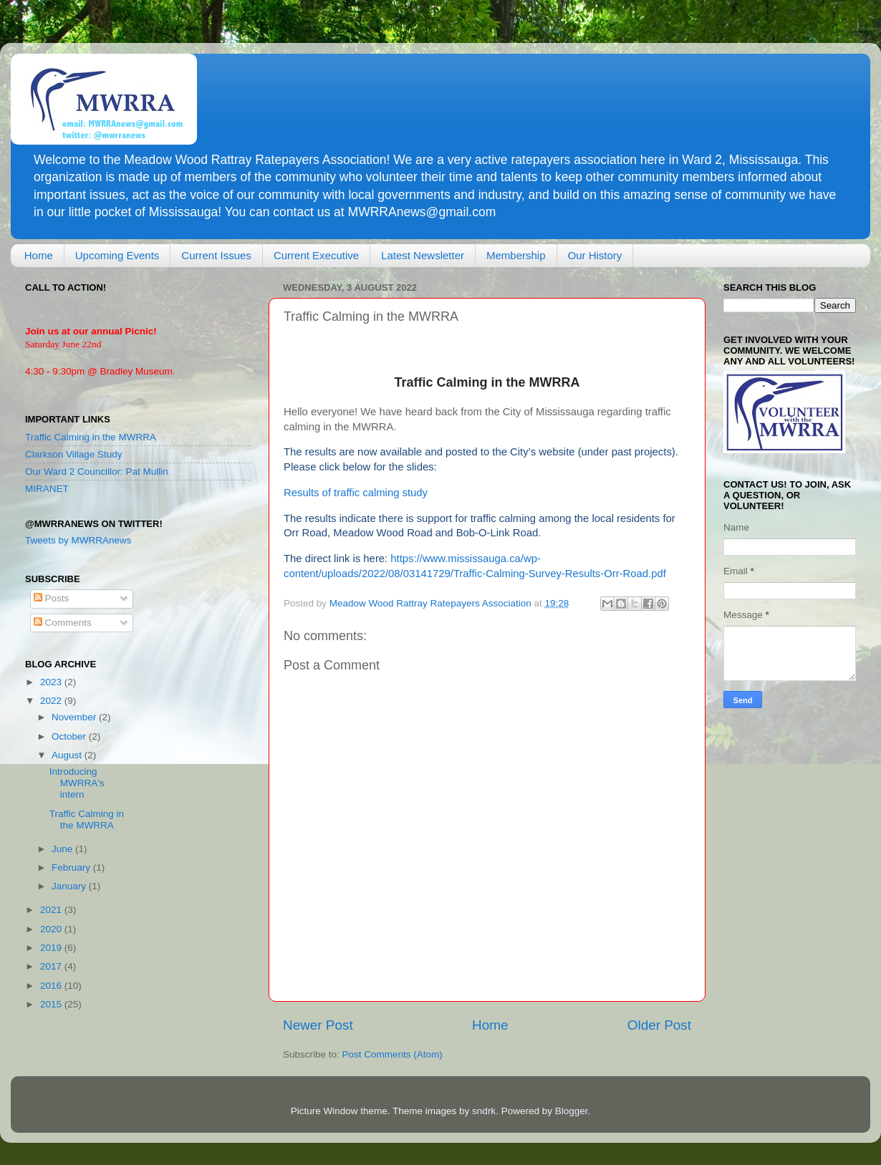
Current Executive (316, 255)
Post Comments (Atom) (392, 1054)
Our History (595, 255)
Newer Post (318, 1025)
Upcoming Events (117, 255)
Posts (51, 598)
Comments (63, 622)
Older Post (659, 1025)
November (75, 717)
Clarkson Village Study (73, 454)
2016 (52, 985)
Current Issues (216, 255)
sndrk (484, 1111)
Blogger (571, 1111)
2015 (52, 1004)
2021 (52, 909)
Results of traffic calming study (356, 492)
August (68, 755)
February (72, 867)
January (70, 886)
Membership (516, 255)
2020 (52, 929)
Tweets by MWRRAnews (78, 540)
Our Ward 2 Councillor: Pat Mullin (96, 471)
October (70, 736)
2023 (52, 682)
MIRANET (47, 488)
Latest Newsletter (422, 255)
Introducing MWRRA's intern (77, 783)
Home (38, 255)
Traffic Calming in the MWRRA (90, 437)
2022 (52, 700)
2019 (52, 947)
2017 (52, 966)
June (63, 848)
